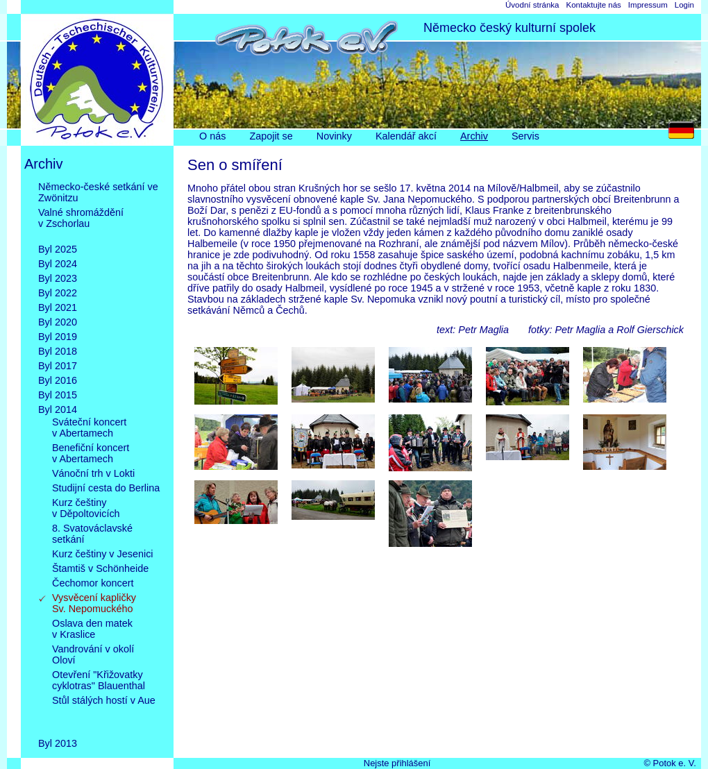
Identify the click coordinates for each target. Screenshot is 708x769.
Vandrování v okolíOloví (93, 654)
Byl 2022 (57, 292)
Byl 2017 (57, 365)
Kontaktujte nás (593, 5)
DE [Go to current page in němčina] (684, 133)
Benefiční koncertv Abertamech (90, 453)
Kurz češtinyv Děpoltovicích (86, 508)
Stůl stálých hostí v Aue (103, 711)
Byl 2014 (57, 409)
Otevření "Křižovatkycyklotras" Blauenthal (98, 680)
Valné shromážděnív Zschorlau (81, 223)
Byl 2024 (57, 263)
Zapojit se (270, 136)
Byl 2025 (57, 249)
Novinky (334, 136)
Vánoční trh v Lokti (93, 473)
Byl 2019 (57, 336)
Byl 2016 (57, 380)
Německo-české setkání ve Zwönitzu (98, 192)
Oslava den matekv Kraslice (92, 629)
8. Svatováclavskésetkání (92, 534)
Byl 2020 (57, 322)
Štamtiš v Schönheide (100, 568)
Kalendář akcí (406, 136)
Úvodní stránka (532, 5)
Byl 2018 (57, 351)
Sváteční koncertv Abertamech (89, 427)
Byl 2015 (57, 394)
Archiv (474, 136)
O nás (212, 136)
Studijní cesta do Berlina (106, 487)
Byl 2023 (57, 278)
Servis (525, 136)
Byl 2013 (57, 743)
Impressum (648, 5)
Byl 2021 (57, 307)
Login (684, 5)
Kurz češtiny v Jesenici (102, 553)
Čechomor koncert (93, 583)
